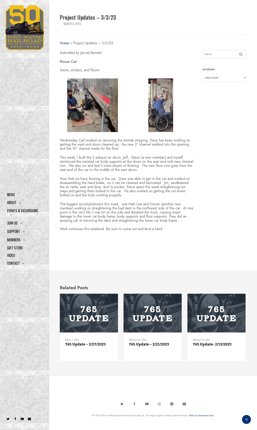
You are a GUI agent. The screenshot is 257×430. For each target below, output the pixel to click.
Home (64, 43)
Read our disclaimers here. (201, 415)
